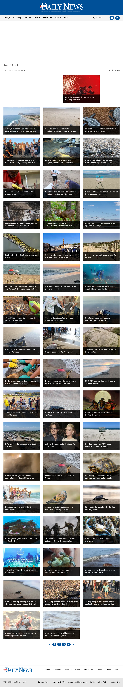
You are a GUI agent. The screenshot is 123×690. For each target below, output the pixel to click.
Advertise (115, 682)
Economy (17, 18)
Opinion (27, 18)
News (5, 65)
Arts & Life (47, 18)
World (37, 18)
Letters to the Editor (99, 682)
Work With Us (59, 682)
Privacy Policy (43, 682)
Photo (66, 18)
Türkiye (6, 18)
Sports (58, 18)
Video (108, 670)
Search (15, 65)
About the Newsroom (77, 682)
